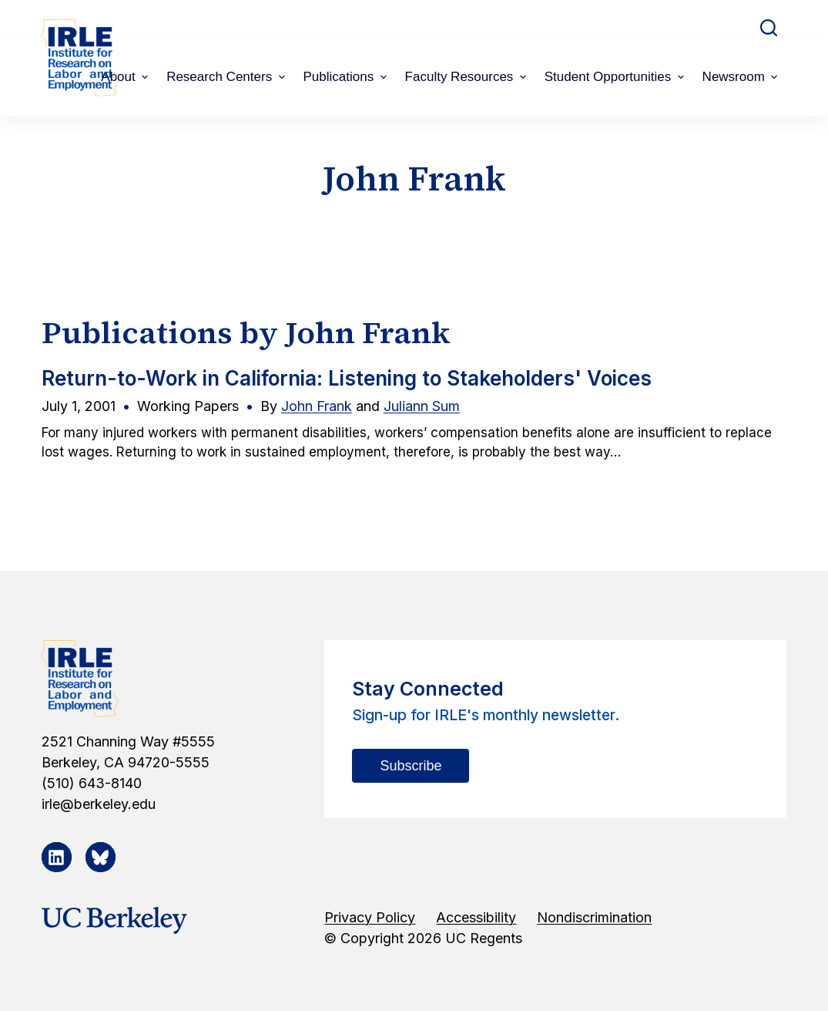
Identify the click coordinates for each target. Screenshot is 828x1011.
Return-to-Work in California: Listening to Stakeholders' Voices (347, 378)
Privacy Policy (369, 917)
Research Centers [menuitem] (227, 76)
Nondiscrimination (594, 917)
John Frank (316, 406)
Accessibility (476, 917)
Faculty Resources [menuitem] (467, 76)
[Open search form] (768, 27)
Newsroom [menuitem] (742, 76)
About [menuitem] (126, 76)
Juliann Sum (422, 406)
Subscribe (410, 765)
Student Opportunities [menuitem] (616, 76)
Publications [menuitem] (347, 76)
